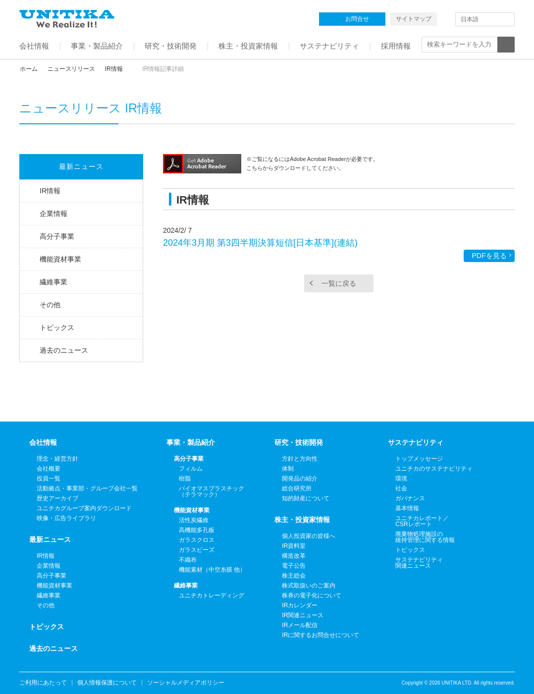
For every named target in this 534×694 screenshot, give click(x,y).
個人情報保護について (107, 682)
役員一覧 (48, 478)
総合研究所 (297, 488)
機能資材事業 (60, 259)
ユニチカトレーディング (211, 595)
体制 (288, 468)
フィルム (191, 468)
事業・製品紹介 (190, 442)
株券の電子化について (311, 595)
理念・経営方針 (57, 458)
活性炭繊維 (194, 520)
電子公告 (294, 565)
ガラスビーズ (196, 549)
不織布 (188, 559)
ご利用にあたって (43, 682)
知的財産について (305, 498)
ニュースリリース (71, 68)
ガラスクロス (196, 539)
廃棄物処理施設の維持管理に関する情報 (425, 537)
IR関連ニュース (302, 615)
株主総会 (294, 575)
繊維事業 (53, 282)
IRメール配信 (300, 625)
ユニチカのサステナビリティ (434, 468)
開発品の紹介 (300, 478)
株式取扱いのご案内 (308, 585)
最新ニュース (81, 166)
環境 (401, 478)
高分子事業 (57, 236)
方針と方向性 (300, 458)
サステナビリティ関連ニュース (419, 562)
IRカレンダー (300, 605)
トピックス (57, 327)
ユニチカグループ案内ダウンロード (84, 508)
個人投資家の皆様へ (308, 536)
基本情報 (407, 508)
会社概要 (48, 468)
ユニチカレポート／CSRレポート (422, 521)
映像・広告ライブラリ (66, 518)
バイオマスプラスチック (211, 491)
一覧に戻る (338, 283)
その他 (50, 305)
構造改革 (294, 555)
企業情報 (53, 213)
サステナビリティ (415, 442)
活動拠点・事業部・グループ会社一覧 (87, 488)
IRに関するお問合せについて (320, 635)
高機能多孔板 (196, 530)
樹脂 (185, 478)
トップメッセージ (419, 458)
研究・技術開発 (298, 442)
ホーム (29, 68)
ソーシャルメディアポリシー (185, 682)
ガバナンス (410, 498)
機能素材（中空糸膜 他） (212, 569)
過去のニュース (64, 350)
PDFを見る (489, 256)
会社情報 (43, 442)
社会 (401, 488)
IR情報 (114, 68)
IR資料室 (294, 545)
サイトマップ (413, 18)
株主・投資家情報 (302, 520)
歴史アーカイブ (57, 498)
